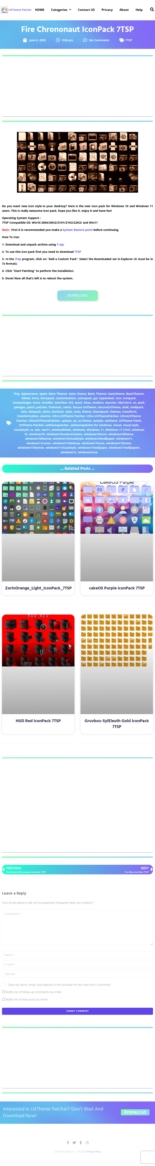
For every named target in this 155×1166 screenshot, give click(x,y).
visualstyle (21, 430)
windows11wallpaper (92, 447)
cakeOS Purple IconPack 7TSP (117, 588)
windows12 (68, 452)
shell (125, 407)
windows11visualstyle (61, 447)
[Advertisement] (77, 88)
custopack (85, 398)
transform (129, 411)
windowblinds (61, 430)
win (37, 430)
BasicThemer (135, 394)
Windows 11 (95, 430)
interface (61, 402)
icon (118, 398)
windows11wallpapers (124, 447)
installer (47, 402)
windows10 (37, 434)
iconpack (129, 398)
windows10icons (95, 434)
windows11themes (31, 447)
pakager (19, 407)
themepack (101, 411)
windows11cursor (38, 443)
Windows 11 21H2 (117, 430)
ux (74, 421)
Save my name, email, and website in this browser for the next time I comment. (59, 985)
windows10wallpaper (100, 438)
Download (77, 295)
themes (115, 411)
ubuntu (45, 416)
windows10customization (64, 434)
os (134, 402)
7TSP (129, 40)
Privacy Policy (94, 1151)
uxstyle (98, 421)
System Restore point (78, 230)
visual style (130, 425)
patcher (41, 407)
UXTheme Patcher (31, 425)
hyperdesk (106, 398)
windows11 (124, 438)
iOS (71, 402)
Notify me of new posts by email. (26, 999)
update (66, 421)
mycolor (111, 402)
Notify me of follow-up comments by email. (33, 992)
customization (66, 398)
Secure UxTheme (84, 407)
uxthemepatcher (57, 425)
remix (67, 407)
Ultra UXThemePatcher (103, 416)
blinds (26, 398)
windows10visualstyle (68, 438)
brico (35, 398)
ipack (78, 402)
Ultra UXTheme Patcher (68, 416)
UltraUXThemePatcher (44, 421)
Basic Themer (58, 394)
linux (87, 402)
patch (31, 407)
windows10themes (38, 438)
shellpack (136, 407)
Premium (55, 407)
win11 (46, 430)
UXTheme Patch (130, 421)
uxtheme (111, 421)
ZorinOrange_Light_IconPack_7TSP (38, 588)
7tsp (18, 259)
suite (77, 411)
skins (46, 411)
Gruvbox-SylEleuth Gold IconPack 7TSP (117, 724)
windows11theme (118, 443)
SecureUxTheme (109, 407)
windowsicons (88, 452)
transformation (28, 416)
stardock (57, 411)
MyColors (124, 402)
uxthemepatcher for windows (91, 425)
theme (86, 411)
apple (43, 394)
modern (98, 402)
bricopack (47, 398)
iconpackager (22, 402)
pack (141, 402)
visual (117, 425)
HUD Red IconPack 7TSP (38, 721)
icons (36, 402)
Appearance (29, 394)
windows (79, 430)
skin (24, 411)
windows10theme (120, 434)
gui (95, 398)
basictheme (116, 394)
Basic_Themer (97, 394)
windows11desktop (66, 443)
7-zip (60, 244)
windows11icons (93, 443)
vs (31, 430)
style (68, 411)
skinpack (34, 411)
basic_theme (77, 394)
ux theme (84, 421)
